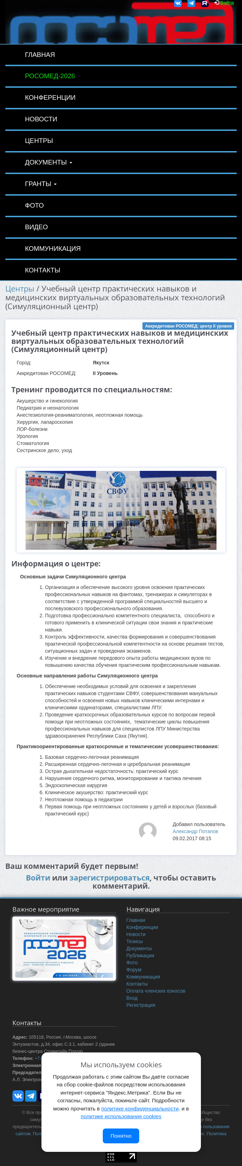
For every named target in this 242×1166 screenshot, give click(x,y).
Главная (40, 54)
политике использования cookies (121, 1116)
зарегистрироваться (109, 878)
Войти (227, 2)
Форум (134, 969)
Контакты (42, 270)
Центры (39, 140)
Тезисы (134, 941)
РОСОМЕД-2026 (50, 76)
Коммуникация (52, 248)
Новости (41, 119)
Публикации (140, 955)
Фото (34, 205)
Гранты (41, 183)
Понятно (121, 1136)
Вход (132, 998)
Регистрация (141, 1005)
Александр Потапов (195, 831)
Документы (48, 162)
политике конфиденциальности (140, 1109)
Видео (36, 227)
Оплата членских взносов (155, 991)
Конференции (50, 97)
